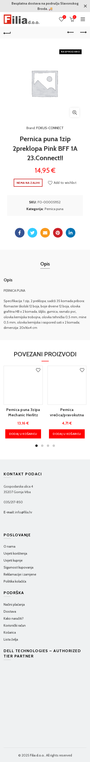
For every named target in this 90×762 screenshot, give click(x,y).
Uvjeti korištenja (15, 553)
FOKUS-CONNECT (50, 128)
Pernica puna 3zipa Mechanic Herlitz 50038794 (23, 415)
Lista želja (11, 639)
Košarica (10, 632)
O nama (9, 546)
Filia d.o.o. (37, 755)
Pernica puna (54, 209)
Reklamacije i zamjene (20, 574)
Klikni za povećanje (74, 112)
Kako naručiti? (14, 618)
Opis (45, 264)
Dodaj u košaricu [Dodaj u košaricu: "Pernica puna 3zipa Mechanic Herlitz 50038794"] (23, 434)
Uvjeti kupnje (13, 560)
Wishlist (64, 17)
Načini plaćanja (14, 604)
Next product (83, 32)
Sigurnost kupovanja (18, 567)
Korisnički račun (15, 625)
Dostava (10, 611)
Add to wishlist (65, 182)
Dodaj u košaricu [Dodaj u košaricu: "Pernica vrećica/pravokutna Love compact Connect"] (67, 434)
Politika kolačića (15, 581)
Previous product (71, 32)
